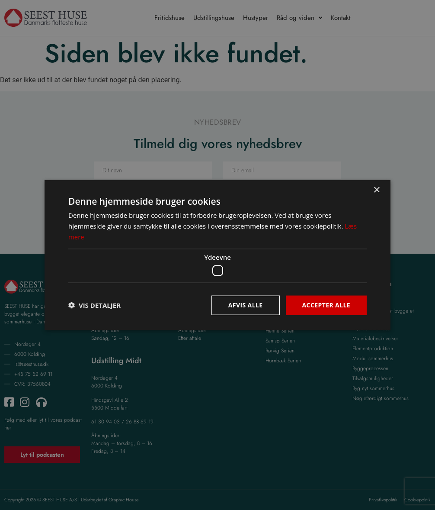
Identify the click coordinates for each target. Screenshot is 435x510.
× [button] (376, 190)
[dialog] (217, 255)
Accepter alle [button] (326, 305)
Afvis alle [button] (245, 305)
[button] (94, 305)
